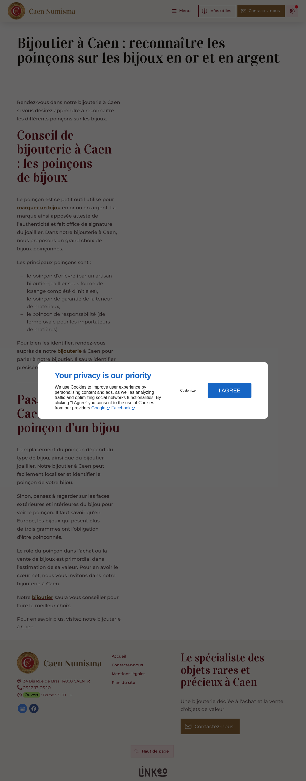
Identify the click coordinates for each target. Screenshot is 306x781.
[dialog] (153, 390)
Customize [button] (188, 390)
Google (98, 408)
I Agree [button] (229, 390)
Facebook (121, 408)
